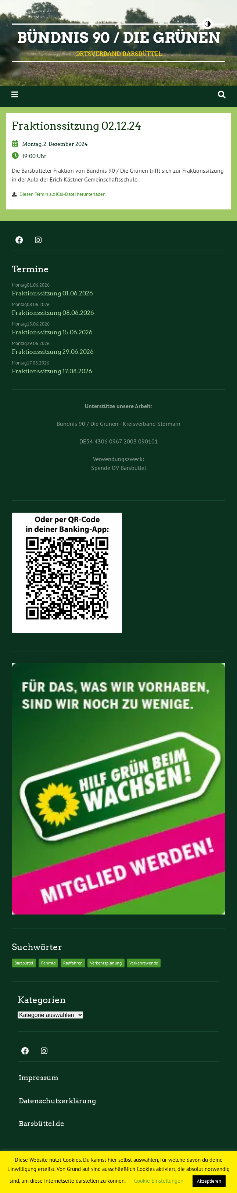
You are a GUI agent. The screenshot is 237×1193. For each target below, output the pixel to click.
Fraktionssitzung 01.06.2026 (52, 293)
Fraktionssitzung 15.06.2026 (52, 332)
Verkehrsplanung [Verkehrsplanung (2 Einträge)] (106, 963)
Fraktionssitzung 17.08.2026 (52, 371)
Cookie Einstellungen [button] (158, 1180)
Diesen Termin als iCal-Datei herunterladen (62, 194)
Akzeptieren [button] (209, 1181)
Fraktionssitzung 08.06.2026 (53, 312)
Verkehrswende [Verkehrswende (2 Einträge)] (143, 963)
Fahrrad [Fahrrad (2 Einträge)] (48, 963)
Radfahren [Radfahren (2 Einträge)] (73, 963)
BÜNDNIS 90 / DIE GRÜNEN (118, 38)
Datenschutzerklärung (57, 1101)
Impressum (38, 1078)
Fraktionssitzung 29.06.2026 (53, 351)
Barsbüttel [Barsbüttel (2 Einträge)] (23, 963)
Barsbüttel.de (41, 1124)
